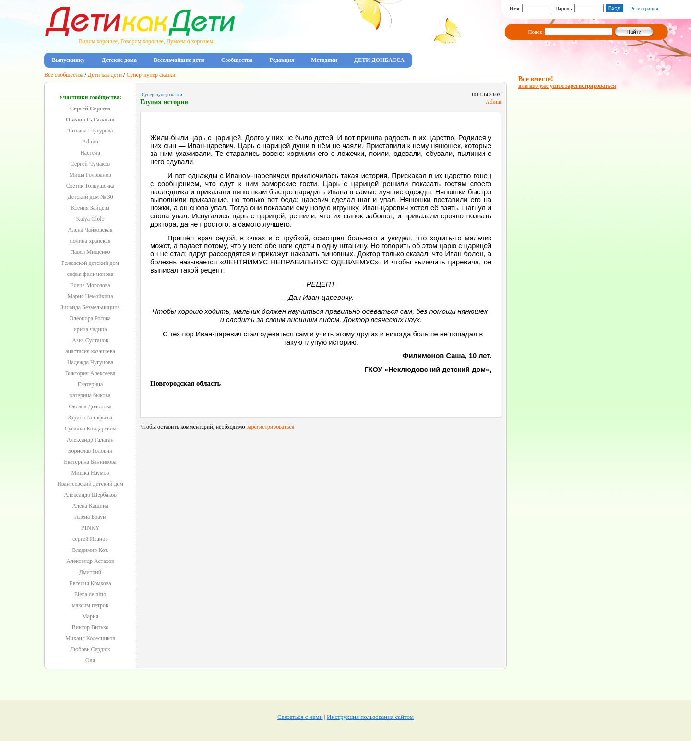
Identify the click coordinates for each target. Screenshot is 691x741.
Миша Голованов (90, 174)
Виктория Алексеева (90, 373)
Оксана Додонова (90, 406)
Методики (324, 60)
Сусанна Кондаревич (90, 428)
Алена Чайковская (90, 230)
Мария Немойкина (90, 296)
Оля (90, 660)
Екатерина (90, 384)
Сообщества (237, 60)
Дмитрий (90, 572)
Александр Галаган (90, 439)
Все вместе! (567, 82)
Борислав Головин (90, 450)
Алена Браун (90, 517)
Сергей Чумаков (90, 163)
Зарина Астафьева (90, 417)
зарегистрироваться (270, 426)
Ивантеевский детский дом (90, 483)
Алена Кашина (90, 505)
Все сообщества (63, 75)
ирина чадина (90, 329)
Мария (90, 616)
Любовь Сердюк (90, 649)
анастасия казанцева (90, 351)
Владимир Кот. (90, 550)
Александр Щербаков (90, 494)
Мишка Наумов (90, 472)
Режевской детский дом (90, 263)
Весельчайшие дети (179, 60)
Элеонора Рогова (90, 318)
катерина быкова (90, 395)
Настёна (90, 152)
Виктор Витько (90, 627)
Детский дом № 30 (90, 196)
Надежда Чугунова (90, 362)
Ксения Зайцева (90, 207)
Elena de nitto (90, 594)
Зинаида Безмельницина (90, 307)
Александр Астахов (90, 561)
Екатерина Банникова (90, 461)
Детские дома (119, 60)
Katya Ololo (90, 218)
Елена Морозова (90, 285)
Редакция (282, 60)
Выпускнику (68, 60)
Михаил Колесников (90, 638)
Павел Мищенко (90, 252)
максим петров (90, 605)
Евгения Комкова (90, 583)
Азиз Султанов (90, 340)
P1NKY (90, 528)
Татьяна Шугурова (90, 130)
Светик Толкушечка (90, 185)
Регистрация (644, 8)
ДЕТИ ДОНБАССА (379, 60)
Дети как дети (105, 75)
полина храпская (90, 241)
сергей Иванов (90, 539)
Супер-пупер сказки (150, 75)
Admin (90, 141)
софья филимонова (90, 274)
